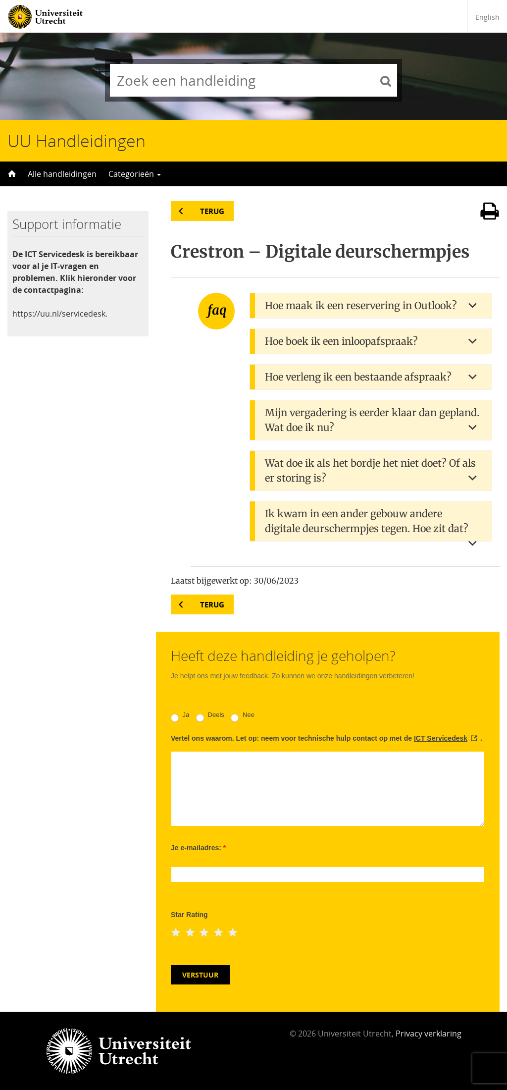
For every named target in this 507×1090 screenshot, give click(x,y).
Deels (210, 716)
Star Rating (189, 915)
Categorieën (134, 173)
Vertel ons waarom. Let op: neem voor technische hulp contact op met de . (326, 738)
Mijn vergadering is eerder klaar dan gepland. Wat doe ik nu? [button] (372, 420)
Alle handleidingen (62, 173)
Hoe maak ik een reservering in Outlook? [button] (361, 305)
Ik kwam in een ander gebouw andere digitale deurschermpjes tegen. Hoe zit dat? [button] (366, 521)
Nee (242, 716)
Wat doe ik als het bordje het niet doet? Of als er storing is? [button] (370, 470)
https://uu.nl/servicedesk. (59, 313)
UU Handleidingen (76, 140)
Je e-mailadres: (198, 848)
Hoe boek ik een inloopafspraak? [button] (341, 341)
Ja (180, 716)
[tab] (371, 305)
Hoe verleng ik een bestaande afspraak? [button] (358, 377)
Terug (212, 211)
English (487, 17)
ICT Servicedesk (440, 738)
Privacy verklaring (428, 1033)
